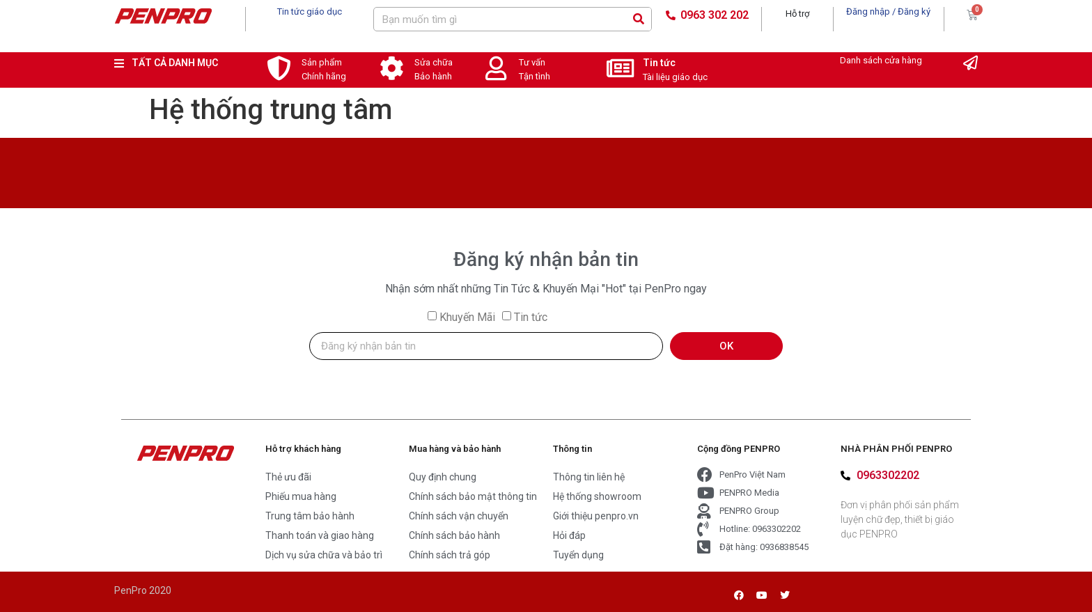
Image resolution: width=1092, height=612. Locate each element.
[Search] (639, 19)
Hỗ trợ (797, 13)
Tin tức (659, 62)
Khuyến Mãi (467, 317)
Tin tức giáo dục (309, 11)
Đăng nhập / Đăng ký (888, 11)
